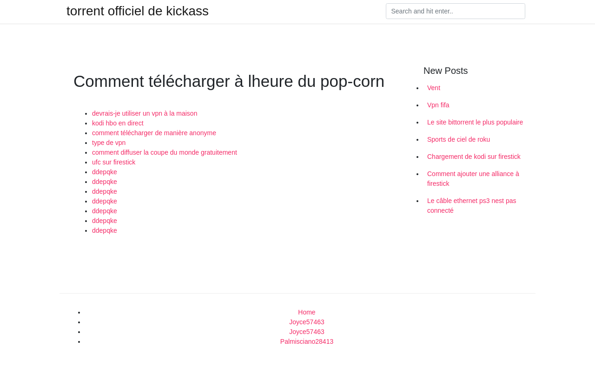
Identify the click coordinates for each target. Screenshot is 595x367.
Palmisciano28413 (306, 341)
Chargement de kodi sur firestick (474, 156)
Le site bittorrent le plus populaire (475, 122)
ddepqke (104, 172)
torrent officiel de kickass (137, 11)
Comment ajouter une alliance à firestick (473, 178)
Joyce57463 (306, 322)
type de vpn (109, 142)
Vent (433, 88)
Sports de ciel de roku (458, 139)
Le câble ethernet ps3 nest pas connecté (471, 205)
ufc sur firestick (113, 162)
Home (306, 312)
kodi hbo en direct (118, 123)
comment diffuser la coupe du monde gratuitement (164, 152)
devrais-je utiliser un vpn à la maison (144, 113)
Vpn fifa (438, 105)
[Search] (455, 11)
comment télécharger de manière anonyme (154, 133)
